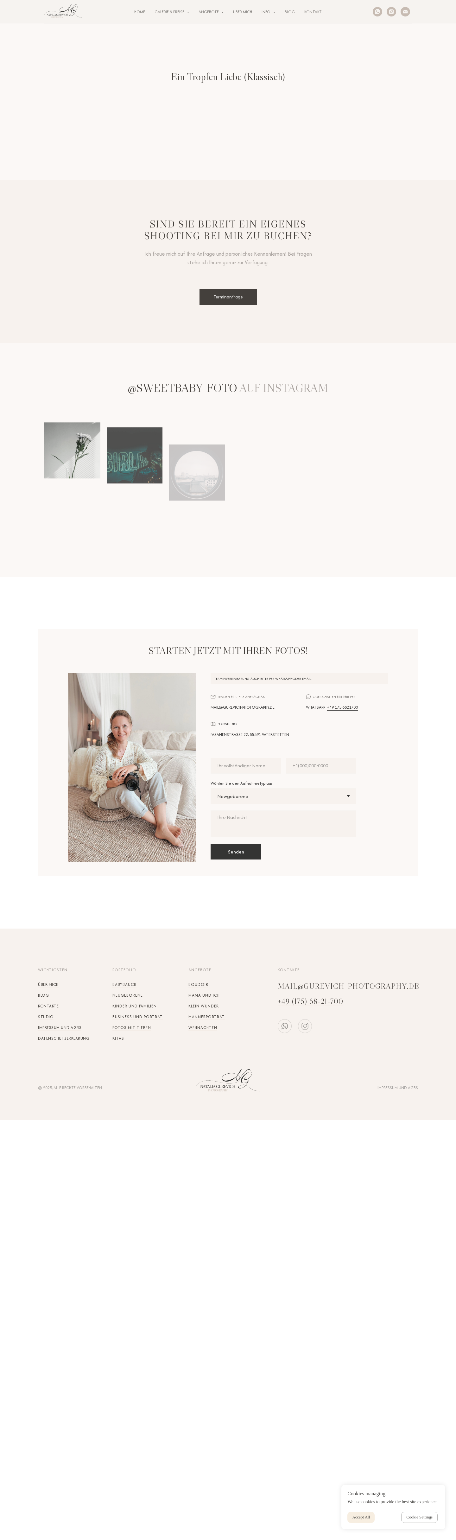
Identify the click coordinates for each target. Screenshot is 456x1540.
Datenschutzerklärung (63, 1038)
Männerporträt (206, 1017)
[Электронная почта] (405, 11)
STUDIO (46, 1017)
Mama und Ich (204, 995)
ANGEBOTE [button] (209, 12)
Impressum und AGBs (59, 1028)
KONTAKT (313, 12)
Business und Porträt (137, 1017)
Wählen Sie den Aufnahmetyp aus (242, 783)
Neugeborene (127, 995)
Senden (236, 851)
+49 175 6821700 (342, 707)
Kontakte (48, 1006)
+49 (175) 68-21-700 (310, 1001)
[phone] (321, 766)
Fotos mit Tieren (131, 1028)
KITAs (118, 1038)
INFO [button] (266, 12)
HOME (139, 12)
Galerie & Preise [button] (170, 12)
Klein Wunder (203, 1006)
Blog (43, 995)
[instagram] (391, 11)
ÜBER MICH (242, 12)
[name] (246, 766)
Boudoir (198, 984)
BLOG (290, 12)
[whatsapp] (377, 11)
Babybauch (124, 984)
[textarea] (283, 823)
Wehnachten (202, 1028)
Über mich (48, 984)
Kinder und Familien (134, 1006)
